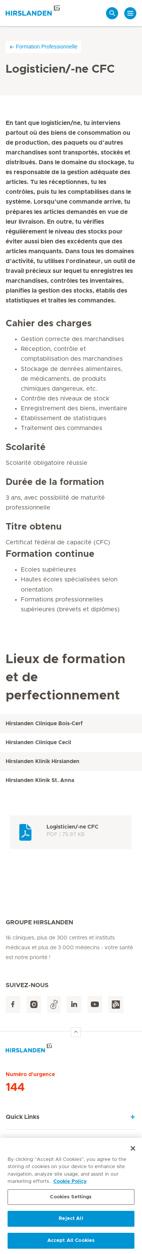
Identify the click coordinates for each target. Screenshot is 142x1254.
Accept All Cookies (71, 1243)
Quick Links (22, 1117)
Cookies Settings (71, 1199)
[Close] (133, 1151)
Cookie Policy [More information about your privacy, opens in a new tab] (70, 1184)
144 (15, 1087)
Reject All (71, 1221)
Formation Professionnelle (43, 47)
